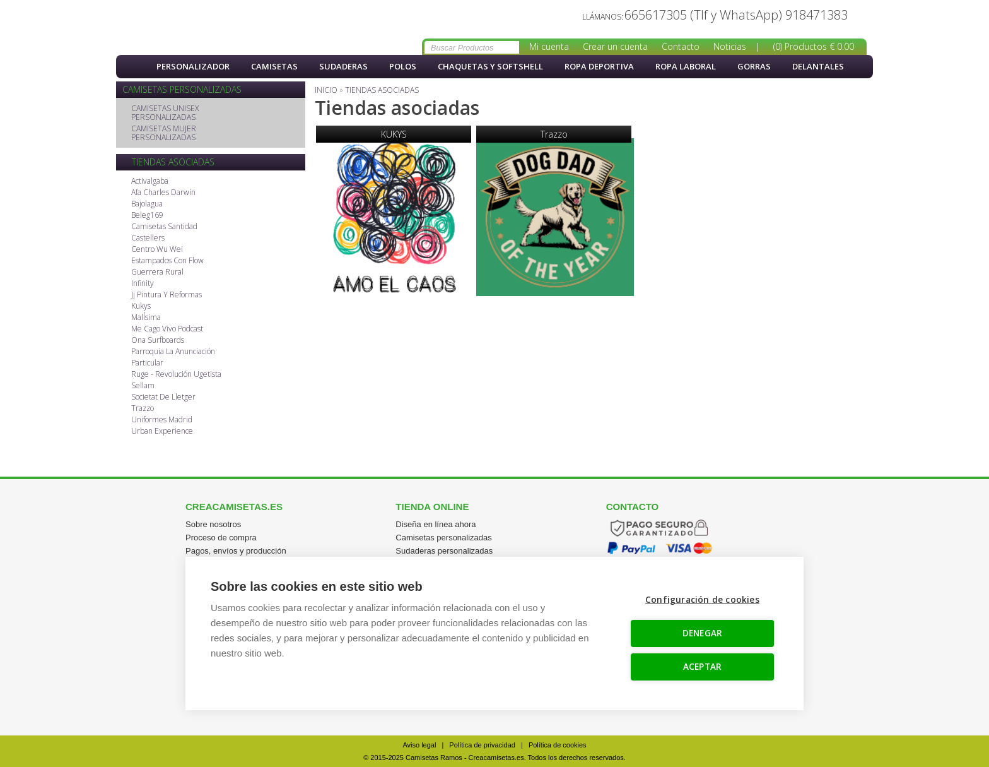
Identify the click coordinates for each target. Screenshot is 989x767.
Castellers (148, 238)
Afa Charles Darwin (163, 193)
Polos (402, 66)
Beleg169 (147, 215)
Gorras (754, 66)
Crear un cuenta (615, 46)
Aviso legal (419, 745)
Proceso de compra (221, 537)
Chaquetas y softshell (490, 66)
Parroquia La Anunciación (173, 352)
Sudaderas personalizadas (444, 551)
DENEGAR (702, 633)
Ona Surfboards (157, 340)
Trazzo (142, 408)
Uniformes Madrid (161, 420)
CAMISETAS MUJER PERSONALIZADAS (163, 133)
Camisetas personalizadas (443, 537)
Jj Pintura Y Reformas (166, 295)
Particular (147, 363)
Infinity (142, 283)
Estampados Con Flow (167, 261)
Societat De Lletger (163, 397)
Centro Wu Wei (157, 249)
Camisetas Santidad (164, 227)
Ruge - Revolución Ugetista (176, 374)
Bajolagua (147, 204)
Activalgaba (149, 181)
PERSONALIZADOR (193, 66)
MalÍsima (146, 318)
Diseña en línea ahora (435, 524)
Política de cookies (558, 745)
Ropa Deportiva (599, 66)
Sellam (143, 386)
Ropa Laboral (685, 66)
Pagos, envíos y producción (235, 551)
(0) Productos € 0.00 (813, 46)
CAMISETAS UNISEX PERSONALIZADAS (165, 113)
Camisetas (274, 66)
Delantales (818, 66)
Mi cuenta (549, 46)
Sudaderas (343, 66)
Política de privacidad (482, 745)
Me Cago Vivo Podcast (167, 329)
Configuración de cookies (702, 599)
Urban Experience (162, 431)
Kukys (141, 306)
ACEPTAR (702, 666)
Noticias (729, 46)
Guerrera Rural (157, 272)
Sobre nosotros (213, 524)
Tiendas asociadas (185, 28)
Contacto (680, 46)
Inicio (131, 66)
